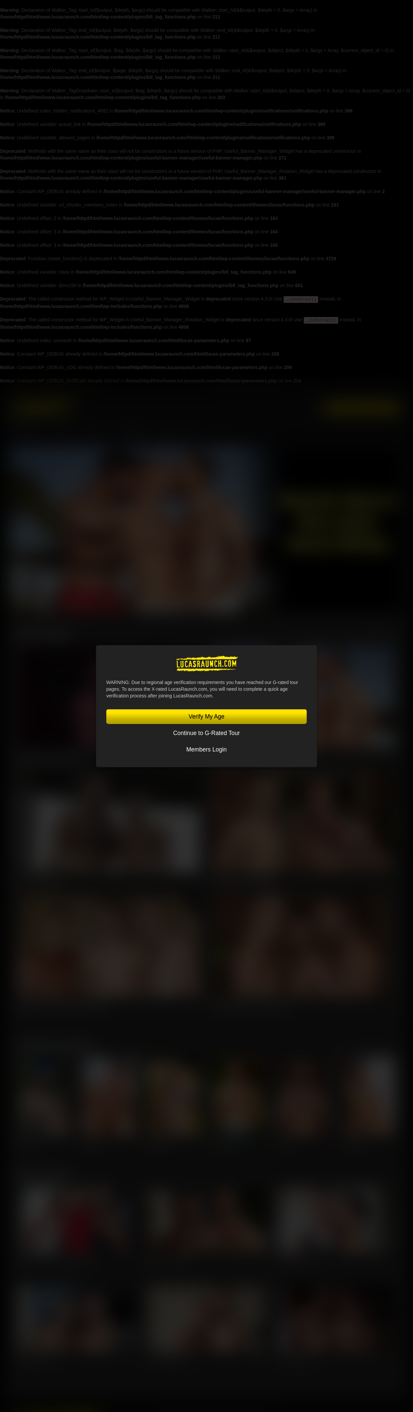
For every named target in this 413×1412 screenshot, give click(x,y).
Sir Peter (285, 1144)
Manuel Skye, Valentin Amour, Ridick (62, 1006)
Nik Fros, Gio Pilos (39, 881)
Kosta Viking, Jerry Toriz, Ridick (250, 1006)
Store (166, 430)
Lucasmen (26, 430)
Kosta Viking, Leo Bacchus (244, 881)
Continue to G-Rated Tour (206, 733)
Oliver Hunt (93, 1144)
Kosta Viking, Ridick (295, 1358)
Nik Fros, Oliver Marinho (169, 1358)
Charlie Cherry (226, 1144)
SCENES (94, 430)
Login (312, 408)
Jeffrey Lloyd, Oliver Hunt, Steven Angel (55, 1259)
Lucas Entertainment (233, 389)
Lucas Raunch (275, 389)
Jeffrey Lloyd (30, 1144)
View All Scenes (376, 636)
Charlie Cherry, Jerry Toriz (301, 1259)
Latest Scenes (44, 633)
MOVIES (62, 430)
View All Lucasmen (373, 1047)
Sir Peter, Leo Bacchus (168, 1259)
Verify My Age (207, 716)
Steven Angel (354, 1144)
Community (132, 430)
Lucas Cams (346, 389)
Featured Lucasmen (55, 1044)
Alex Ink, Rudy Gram (36, 1358)
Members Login (206, 749)
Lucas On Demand (382, 389)
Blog (191, 430)
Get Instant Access (362, 408)
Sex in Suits (313, 389)
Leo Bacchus (159, 1144)
